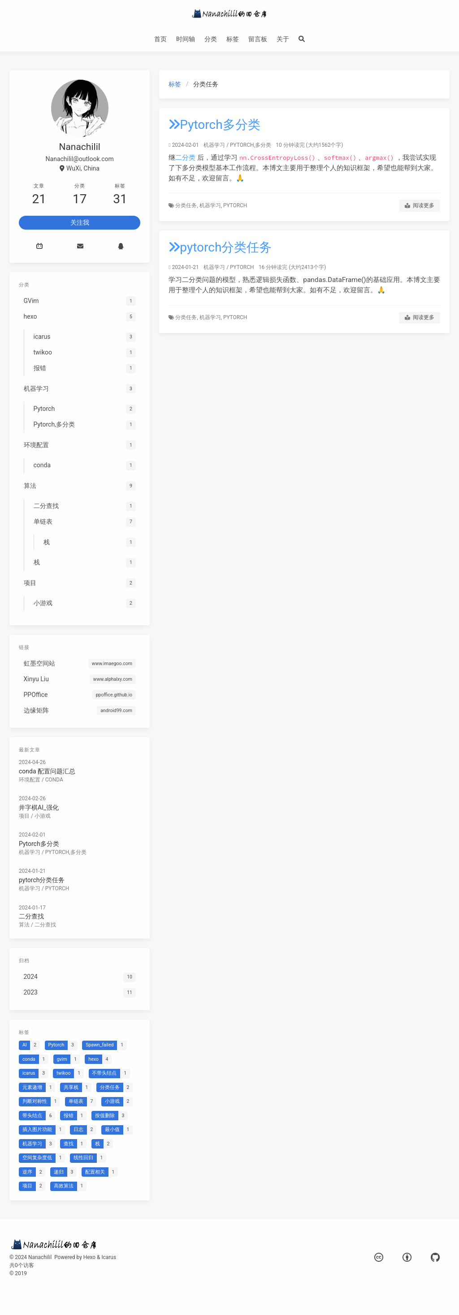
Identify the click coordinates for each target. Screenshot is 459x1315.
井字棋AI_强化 (39, 807)
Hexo (89, 1257)
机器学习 (214, 145)
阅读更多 (419, 206)
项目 (24, 816)
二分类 (185, 158)
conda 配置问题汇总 (47, 771)
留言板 (257, 39)
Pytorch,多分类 (250, 145)
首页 (160, 39)
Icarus (108, 1257)
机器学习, (211, 205)
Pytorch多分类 (214, 124)
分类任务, (187, 205)
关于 (283, 39)
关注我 (79, 222)
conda (54, 780)
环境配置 (29, 780)
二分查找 (31, 916)
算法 (24, 925)
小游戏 (43, 816)
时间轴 (185, 39)
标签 (232, 39)
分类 (210, 39)
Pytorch (235, 205)
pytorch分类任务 (220, 247)
